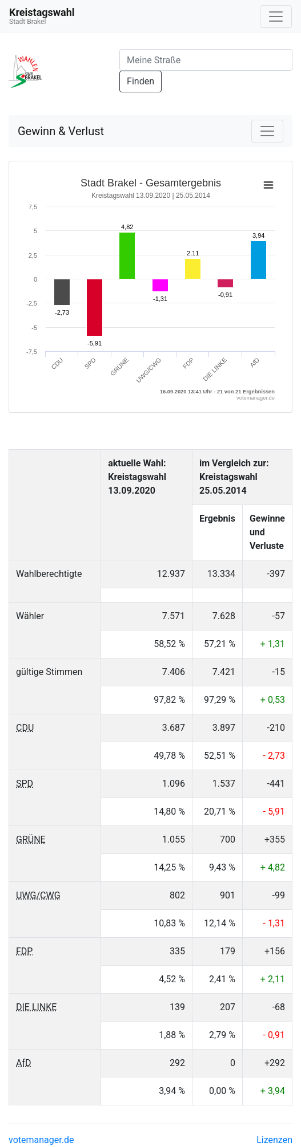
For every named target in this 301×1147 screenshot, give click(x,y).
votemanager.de (41, 1139)
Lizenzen (274, 1139)
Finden (140, 81)
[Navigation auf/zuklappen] (276, 16)
